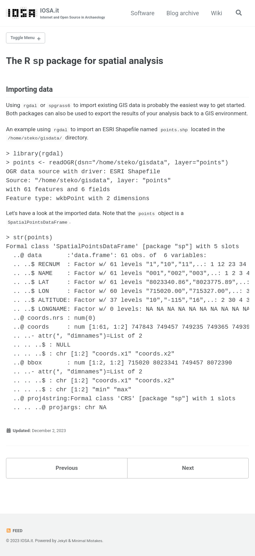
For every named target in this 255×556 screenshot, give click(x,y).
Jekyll (62, 540)
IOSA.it (74, 14)
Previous (67, 484)
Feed (14, 530)
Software (141, 13)
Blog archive (181, 13)
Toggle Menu (24, 38)
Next (188, 484)
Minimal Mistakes (88, 540)
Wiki (215, 13)
